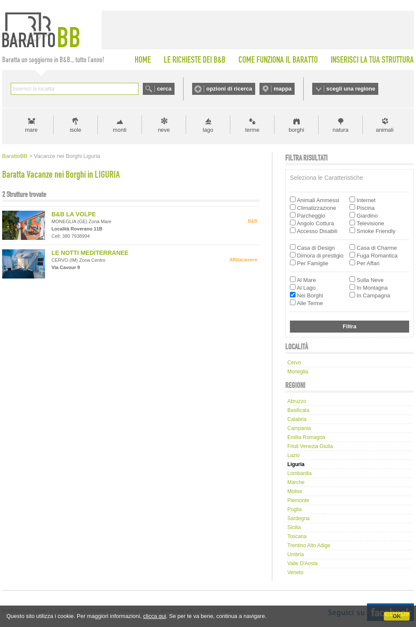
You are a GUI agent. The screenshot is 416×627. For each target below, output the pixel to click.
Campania (299, 428)
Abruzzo (296, 401)
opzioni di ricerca (229, 88)
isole (75, 130)
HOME (143, 59)
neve (164, 130)
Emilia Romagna (306, 437)
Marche (295, 482)
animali (384, 130)
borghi (296, 130)
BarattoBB (14, 156)
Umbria (295, 554)
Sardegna (298, 518)
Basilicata (298, 410)
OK (396, 616)
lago (208, 130)
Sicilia (294, 527)
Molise (294, 491)
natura (341, 130)
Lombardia (299, 473)
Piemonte (298, 500)
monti (120, 130)
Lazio (293, 455)
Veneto (295, 572)
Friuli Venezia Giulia (310, 446)
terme (252, 130)
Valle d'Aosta (302, 563)
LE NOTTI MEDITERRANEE (90, 252)
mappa (283, 88)
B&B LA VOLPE (73, 214)
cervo (294, 363)
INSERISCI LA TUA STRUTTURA (372, 59)
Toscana (297, 536)
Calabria (297, 419)
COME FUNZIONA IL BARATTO (278, 59)
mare (31, 130)
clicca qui (154, 616)
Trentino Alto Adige (308, 545)
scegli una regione (350, 88)
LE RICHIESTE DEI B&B (195, 59)
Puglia (294, 509)
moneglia (297, 372)
